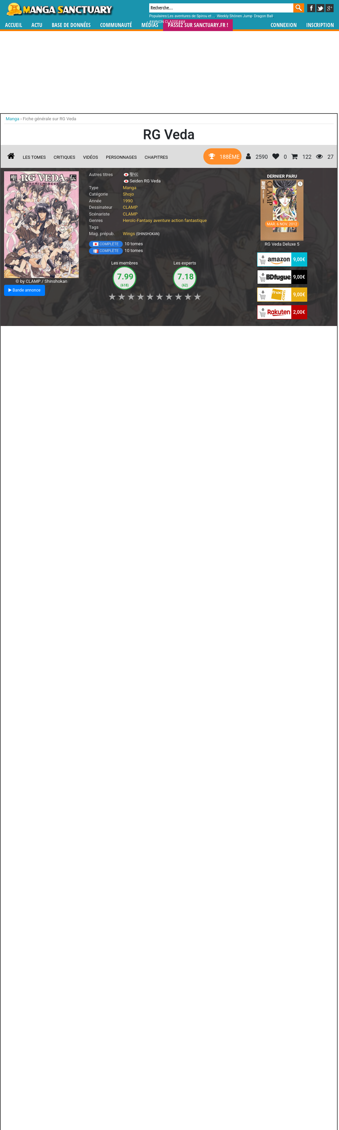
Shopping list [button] (87, 334)
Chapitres (156, 157)
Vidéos (90, 157)
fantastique (195, 220)
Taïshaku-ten (139, 989)
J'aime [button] (22, 334)
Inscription (320, 25)
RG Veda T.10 (45, 474)
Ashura (86, 989)
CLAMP (130, 207)
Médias (149, 25)
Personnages (121, 157)
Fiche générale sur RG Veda (49, 118)
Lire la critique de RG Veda (36, 729)
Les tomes (34, 157)
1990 (128, 200)
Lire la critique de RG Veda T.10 (41, 537)
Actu (36, 25)
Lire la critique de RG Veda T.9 (40, 634)
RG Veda (39, 680)
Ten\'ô (192, 989)
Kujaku (139, 1048)
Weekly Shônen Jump (234, 16)
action (177, 220)
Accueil (13, 25)
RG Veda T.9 (44, 571)
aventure (161, 220)
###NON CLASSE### (167, 22)
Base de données (71, 25)
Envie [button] (118, 334)
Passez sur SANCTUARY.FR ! (198, 25)
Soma (86, 1048)
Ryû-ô (32, 1048)
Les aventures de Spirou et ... (191, 16)
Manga (59, 9)
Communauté (116, 25)
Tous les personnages (113, 1059)
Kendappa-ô (192, 1048)
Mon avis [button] (146, 334)
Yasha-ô (32, 989)
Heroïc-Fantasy (137, 220)
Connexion (284, 25)
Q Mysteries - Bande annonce (108, 418)
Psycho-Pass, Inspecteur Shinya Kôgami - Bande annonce (34, 424)
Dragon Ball (263, 16)
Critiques (64, 157)
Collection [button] (51, 334)
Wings (129, 233)
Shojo (128, 194)
